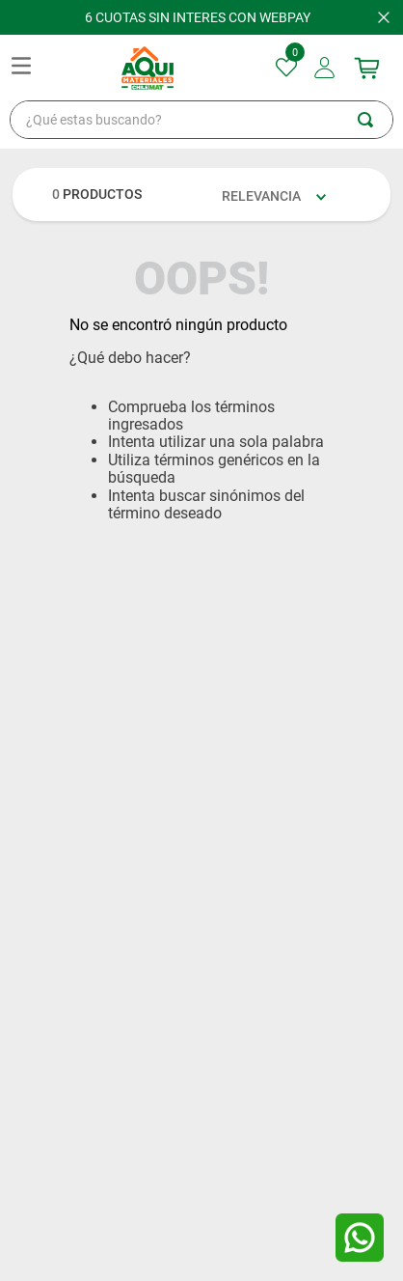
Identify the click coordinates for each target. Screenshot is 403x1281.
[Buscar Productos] (375, 119)
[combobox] (201, 119)
